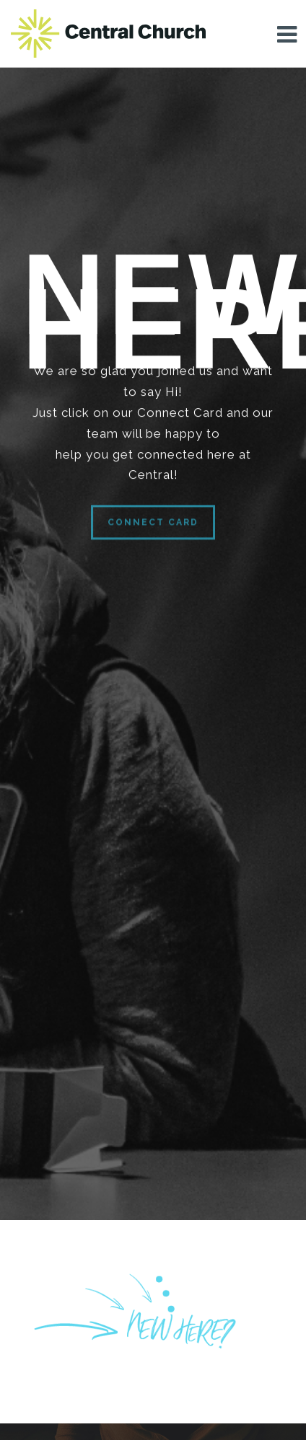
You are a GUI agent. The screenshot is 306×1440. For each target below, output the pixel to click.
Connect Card (153, 531)
